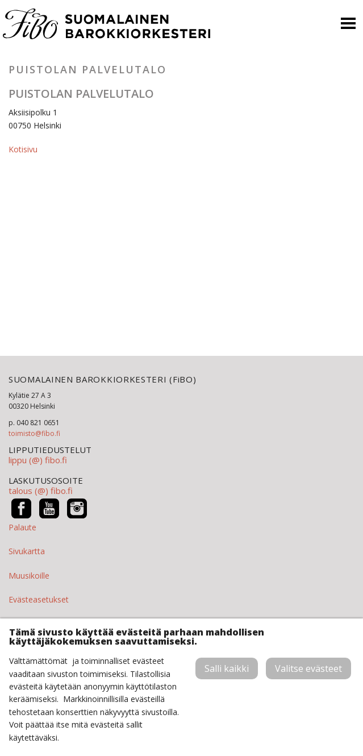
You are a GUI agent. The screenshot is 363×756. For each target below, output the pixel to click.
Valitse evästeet (308, 668)
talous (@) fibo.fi (41, 490)
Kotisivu (23, 149)
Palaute (22, 527)
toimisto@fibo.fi (34, 433)
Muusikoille (29, 575)
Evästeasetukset (39, 599)
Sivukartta (27, 551)
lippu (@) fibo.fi (38, 460)
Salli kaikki (227, 668)
